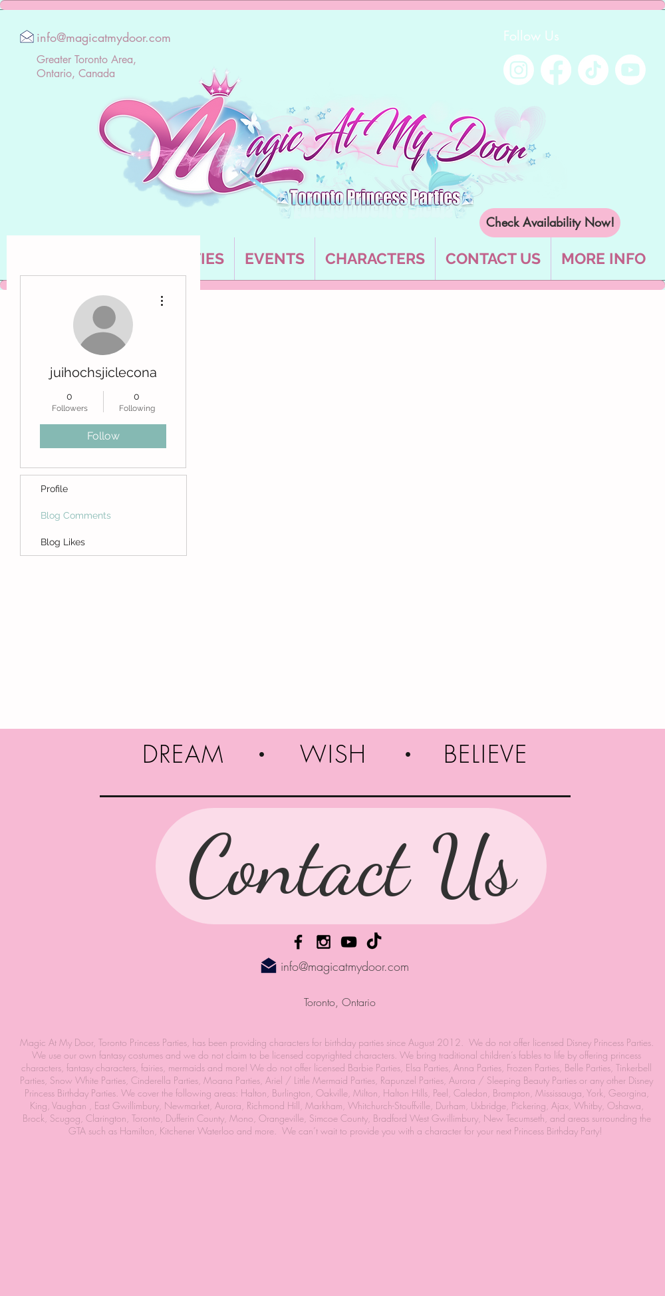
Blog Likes (63, 542)
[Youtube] (630, 70)
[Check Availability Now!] (549, 222)
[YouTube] (348, 942)
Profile (54, 488)
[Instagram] (518, 70)
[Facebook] (556, 70)
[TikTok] (593, 70)
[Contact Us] (351, 866)
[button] (603, 258)
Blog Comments (76, 515)
